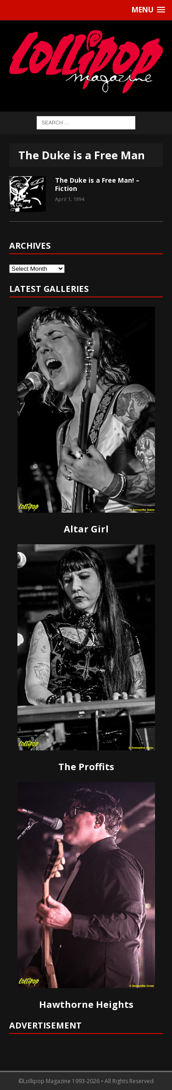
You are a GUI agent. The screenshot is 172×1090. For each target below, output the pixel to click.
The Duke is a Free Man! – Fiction (97, 184)
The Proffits (86, 766)
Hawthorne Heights (86, 1004)
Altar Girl (86, 529)
